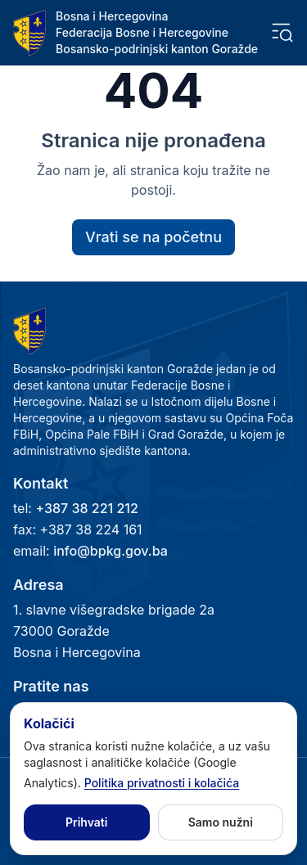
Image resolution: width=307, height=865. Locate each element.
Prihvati (86, 822)
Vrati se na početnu (153, 237)
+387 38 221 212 (86, 508)
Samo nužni (220, 822)
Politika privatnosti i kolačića (162, 783)
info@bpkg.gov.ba (110, 551)
